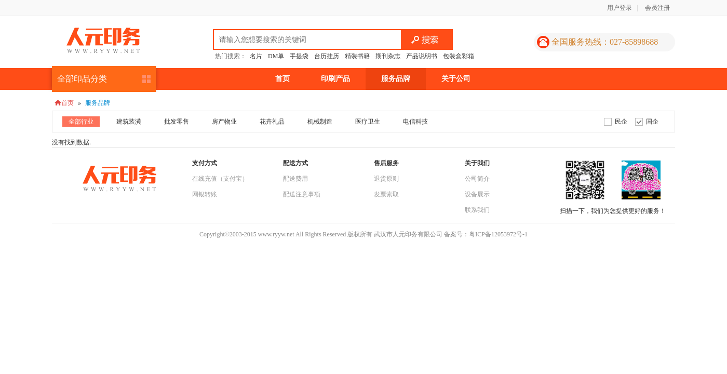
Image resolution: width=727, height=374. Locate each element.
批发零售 (176, 121)
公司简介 (477, 178)
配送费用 (295, 178)
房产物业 (224, 121)
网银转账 (204, 194)
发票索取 (386, 194)
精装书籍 (357, 56)
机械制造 (319, 121)
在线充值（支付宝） (220, 178)
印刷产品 (335, 79)
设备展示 (477, 194)
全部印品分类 (82, 78)
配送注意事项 (301, 194)
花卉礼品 (272, 121)
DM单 (276, 56)
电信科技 (415, 121)
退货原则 (386, 178)
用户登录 (619, 7)
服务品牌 (395, 79)
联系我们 (477, 209)
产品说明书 (421, 56)
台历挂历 (326, 56)
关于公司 (455, 79)
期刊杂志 (387, 56)
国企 (652, 121)
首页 (282, 79)
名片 (256, 56)
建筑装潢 (128, 121)
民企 (621, 121)
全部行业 (81, 121)
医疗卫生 (367, 121)
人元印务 (103, 41)
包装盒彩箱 (458, 56)
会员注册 (657, 7)
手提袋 (299, 56)
